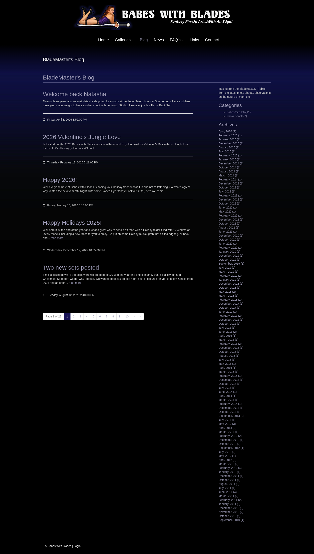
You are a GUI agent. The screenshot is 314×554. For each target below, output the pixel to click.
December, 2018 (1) (231, 283)
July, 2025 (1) (227, 151)
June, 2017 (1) (228, 311)
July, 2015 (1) (227, 359)
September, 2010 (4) (231, 520)
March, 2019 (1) (229, 271)
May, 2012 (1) (227, 455)
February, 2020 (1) (230, 247)
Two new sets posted (71, 267)
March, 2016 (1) (229, 339)
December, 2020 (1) (231, 235)
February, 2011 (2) (230, 500)
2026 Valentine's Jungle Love (82, 137)
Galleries (124, 40)
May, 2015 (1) (227, 363)
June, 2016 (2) (228, 331)
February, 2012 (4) (230, 467)
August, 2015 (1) (229, 355)
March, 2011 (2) (229, 496)
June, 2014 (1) (228, 391)
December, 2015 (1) (231, 347)
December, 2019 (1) (231, 255)
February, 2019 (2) (230, 275)
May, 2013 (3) (227, 423)
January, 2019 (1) (230, 279)
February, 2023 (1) (230, 195)
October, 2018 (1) (230, 287)
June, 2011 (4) (228, 492)
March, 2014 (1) (229, 399)
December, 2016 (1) (231, 319)
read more (57, 238)
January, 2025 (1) (230, 159)
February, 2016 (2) (230, 343)
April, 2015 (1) (227, 367)
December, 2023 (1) (231, 183)
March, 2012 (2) (229, 463)
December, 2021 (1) (231, 219)
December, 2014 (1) (231, 379)
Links (194, 40)
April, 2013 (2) (227, 427)
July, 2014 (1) (227, 387)
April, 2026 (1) (227, 131)
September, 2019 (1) (231, 263)
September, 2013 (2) (231, 415)
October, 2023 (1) (230, 187)
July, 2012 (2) (227, 451)
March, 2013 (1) (229, 431)
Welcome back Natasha (74, 94)
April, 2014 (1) (227, 395)
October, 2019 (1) (230, 259)
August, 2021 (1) (229, 227)
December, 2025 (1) (231, 143)
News (159, 40)
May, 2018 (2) (227, 291)
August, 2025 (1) (229, 147)
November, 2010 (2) (231, 512)
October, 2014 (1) (230, 383)
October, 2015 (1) (230, 351)
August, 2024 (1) (229, 171)
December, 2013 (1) (231, 407)
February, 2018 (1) (230, 299)
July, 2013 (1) (227, 419)
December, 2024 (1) (231, 163)
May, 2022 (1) (227, 211)
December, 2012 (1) (231, 439)
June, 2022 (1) (228, 207)
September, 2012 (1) (231, 447)
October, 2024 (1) (230, 167)
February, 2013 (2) (230, 435)
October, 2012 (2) (230, 443)
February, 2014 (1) (230, 403)
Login (77, 546)
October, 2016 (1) (230, 323)
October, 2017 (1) (230, 307)
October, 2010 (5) (230, 516)
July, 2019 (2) (227, 267)
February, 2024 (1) (230, 179)
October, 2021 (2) (230, 223)
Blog (144, 40)
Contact (212, 40)
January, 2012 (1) (230, 471)
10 (127, 316)
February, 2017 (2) (230, 315)
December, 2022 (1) (231, 199)
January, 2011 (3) (230, 504)
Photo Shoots (237, 116)
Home (103, 40)
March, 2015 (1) (229, 371)
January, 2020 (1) (230, 251)
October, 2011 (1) (230, 479)
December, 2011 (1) (231, 475)
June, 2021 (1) (228, 231)
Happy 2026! (60, 179)
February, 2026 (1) (230, 135)
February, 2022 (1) (230, 215)
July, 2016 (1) (227, 327)
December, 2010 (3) (231, 508)
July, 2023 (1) (227, 191)
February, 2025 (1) (230, 155)
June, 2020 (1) (228, 243)
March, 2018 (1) (229, 295)
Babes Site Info (239, 112)
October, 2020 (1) (230, 239)
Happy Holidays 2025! (72, 222)
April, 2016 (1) (227, 335)
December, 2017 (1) (231, 303)
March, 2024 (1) (229, 175)
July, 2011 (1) (227, 488)
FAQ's (177, 40)
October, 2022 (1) (230, 203)
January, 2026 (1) (230, 139)
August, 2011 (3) (229, 484)
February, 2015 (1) (230, 375)
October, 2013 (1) (230, 411)
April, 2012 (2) (227, 459)
